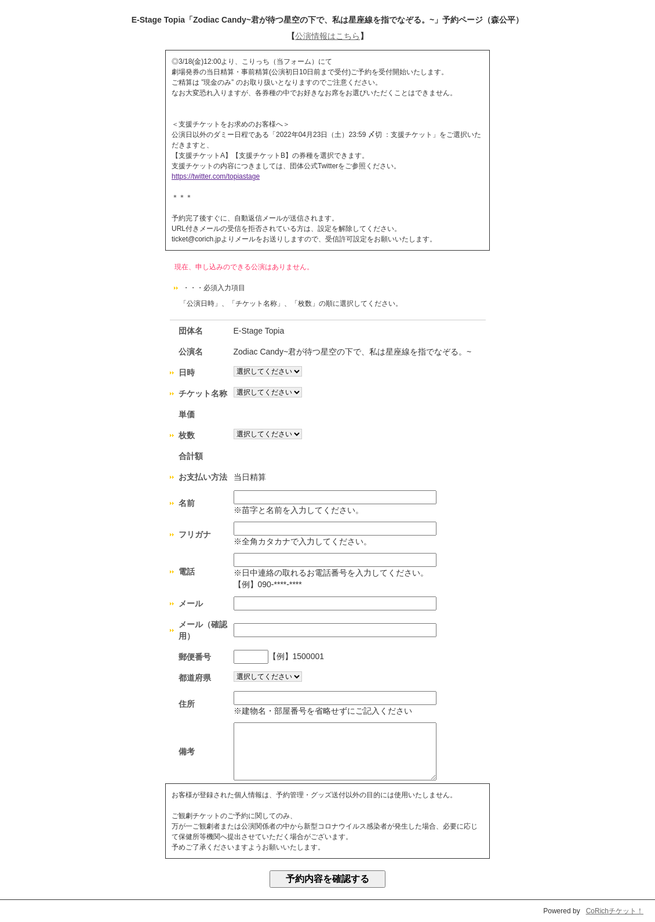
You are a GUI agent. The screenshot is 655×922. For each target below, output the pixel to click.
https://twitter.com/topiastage (216, 176)
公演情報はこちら (327, 36)
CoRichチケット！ (614, 911)
